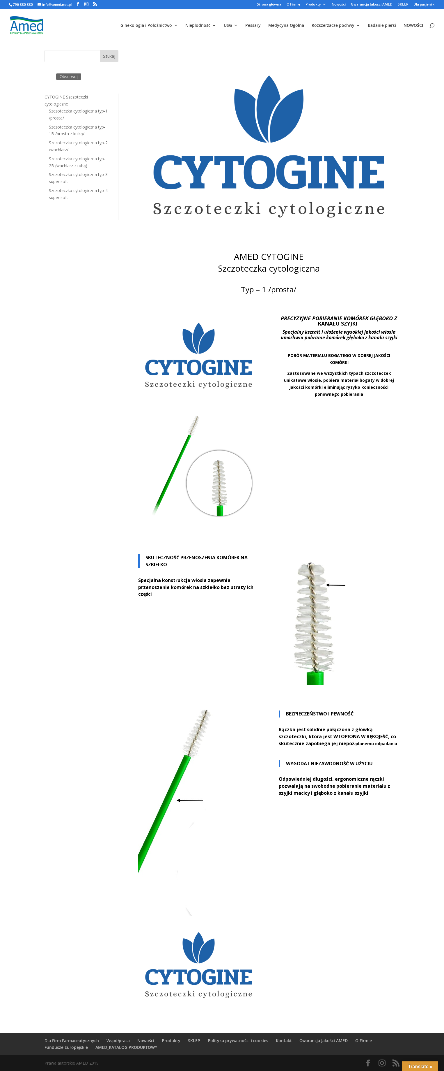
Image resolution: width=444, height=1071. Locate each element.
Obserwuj (69, 76)
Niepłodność (197, 25)
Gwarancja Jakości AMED (372, 5)
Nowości (339, 5)
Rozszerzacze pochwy (333, 25)
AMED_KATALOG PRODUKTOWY (126, 1047)
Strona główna (269, 5)
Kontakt (284, 1040)
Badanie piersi (382, 25)
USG (228, 25)
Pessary (253, 25)
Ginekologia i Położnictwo (146, 25)
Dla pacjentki (424, 5)
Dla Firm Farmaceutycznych (72, 1040)
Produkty (313, 5)
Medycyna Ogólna (286, 25)
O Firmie (293, 5)
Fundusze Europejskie (66, 1047)
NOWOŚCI (413, 25)
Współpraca (118, 1040)
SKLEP (403, 5)
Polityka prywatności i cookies (238, 1040)
